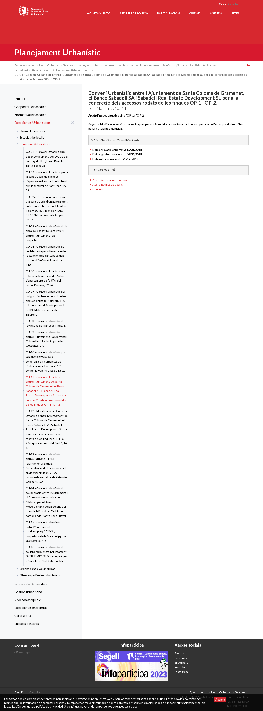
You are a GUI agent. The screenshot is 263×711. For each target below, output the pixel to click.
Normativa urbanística (30, 115)
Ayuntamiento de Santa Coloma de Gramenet (48, 65)
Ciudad (195, 13)
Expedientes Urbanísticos (34, 70)
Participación (168, 13)
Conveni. (98, 189)
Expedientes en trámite (30, 607)
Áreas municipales (124, 65)
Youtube (180, 667)
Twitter (180, 653)
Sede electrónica (134, 13)
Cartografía (22, 615)
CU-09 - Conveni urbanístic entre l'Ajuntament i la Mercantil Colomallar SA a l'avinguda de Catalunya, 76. (46, 338)
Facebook (181, 658)
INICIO (19, 99)
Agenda (216, 13)
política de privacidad (49, 706)
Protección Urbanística (30, 584)
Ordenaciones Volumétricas (37, 568)
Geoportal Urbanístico (30, 107)
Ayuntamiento (99, 13)
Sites (235, 13)
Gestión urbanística (28, 592)
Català (222, 4)
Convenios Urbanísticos (75, 70)
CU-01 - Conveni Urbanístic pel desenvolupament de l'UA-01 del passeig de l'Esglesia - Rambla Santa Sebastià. (47, 158)
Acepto (220, 699)
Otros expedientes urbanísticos (40, 575)
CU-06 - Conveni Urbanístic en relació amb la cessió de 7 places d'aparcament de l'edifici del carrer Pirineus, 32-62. (46, 278)
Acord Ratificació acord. (107, 184)
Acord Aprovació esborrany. (110, 180)
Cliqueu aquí (22, 652)
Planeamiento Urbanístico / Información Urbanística (178, 65)
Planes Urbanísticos (32, 131)
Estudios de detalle (32, 137)
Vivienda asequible (27, 600)
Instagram (181, 671)
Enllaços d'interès (26, 623)
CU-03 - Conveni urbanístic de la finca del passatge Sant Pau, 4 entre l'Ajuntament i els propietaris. (46, 233)
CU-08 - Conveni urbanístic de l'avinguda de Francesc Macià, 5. (46, 323)
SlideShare (181, 662)
